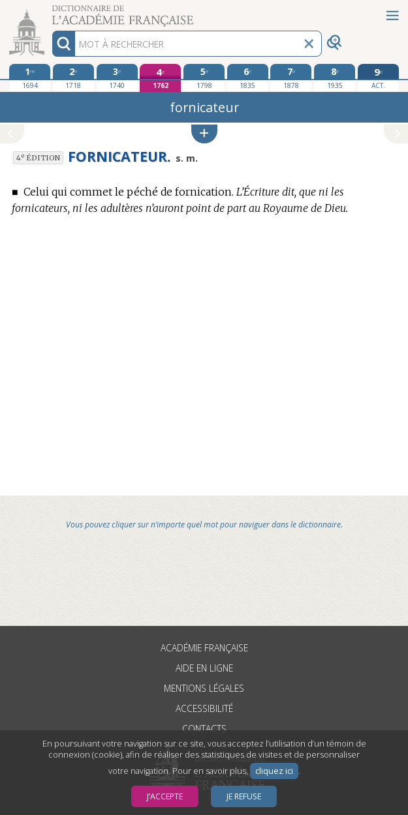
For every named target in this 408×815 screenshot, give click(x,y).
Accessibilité (204, 708)
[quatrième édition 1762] (160, 78)
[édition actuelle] (378, 78)
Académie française (204, 648)
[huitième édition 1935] (334, 77)
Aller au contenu (51, 11)
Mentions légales (204, 688)
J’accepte (165, 796)
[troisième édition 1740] (117, 77)
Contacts (204, 728)
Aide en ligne (204, 668)
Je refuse (244, 796)
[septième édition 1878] (290, 77)
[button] (204, 134)
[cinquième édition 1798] (204, 77)
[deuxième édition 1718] (73, 77)
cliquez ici (274, 771)
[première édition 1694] (29, 77)
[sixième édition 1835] (247, 77)
